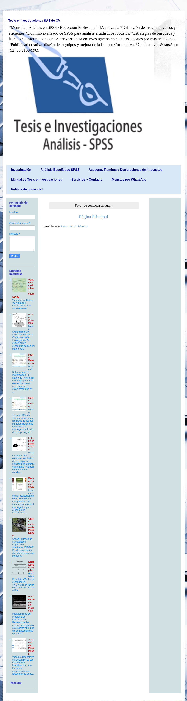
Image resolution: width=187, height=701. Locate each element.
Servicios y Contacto (86, 179)
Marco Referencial (31, 359)
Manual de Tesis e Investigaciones (36, 179)
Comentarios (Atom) (74, 226)
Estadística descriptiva (31, 566)
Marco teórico (31, 402)
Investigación (21, 169)
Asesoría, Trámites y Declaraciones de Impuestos (125, 169)
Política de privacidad (27, 189)
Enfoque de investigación (31, 444)
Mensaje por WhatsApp (129, 179)
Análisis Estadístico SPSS (60, 169)
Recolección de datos (31, 482)
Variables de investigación (31, 646)
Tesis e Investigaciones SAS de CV (34, 20)
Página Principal (93, 216)
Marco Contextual (31, 318)
